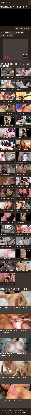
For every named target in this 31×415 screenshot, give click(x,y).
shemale (10, 36)
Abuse (24, 412)
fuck (3, 36)
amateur (8, 32)
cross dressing (18, 32)
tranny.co (6, 2)
